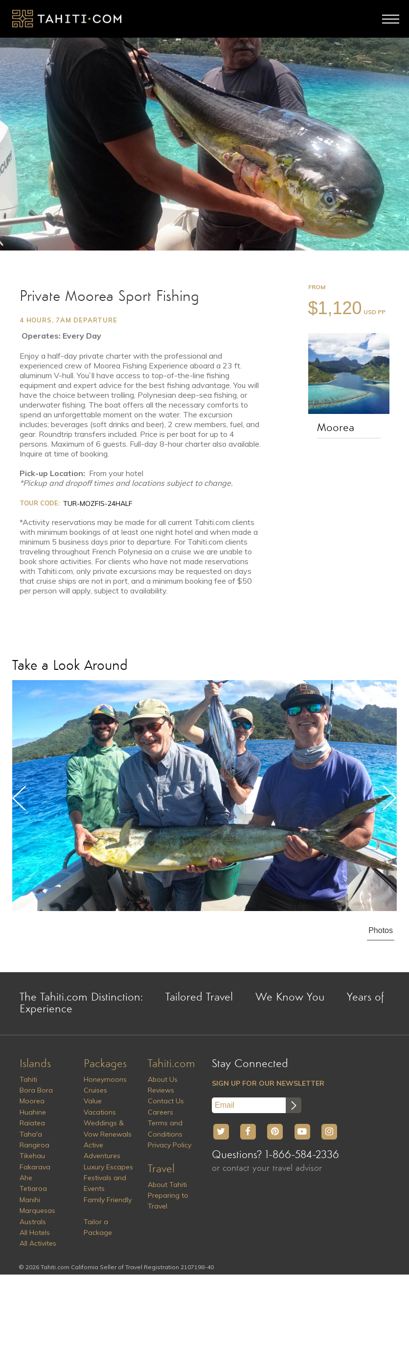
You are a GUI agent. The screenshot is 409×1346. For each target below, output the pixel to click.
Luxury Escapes (108, 1167)
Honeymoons (105, 1079)
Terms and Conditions (165, 1128)
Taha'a (31, 1134)
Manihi (30, 1199)
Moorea (335, 428)
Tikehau (32, 1155)
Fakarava (35, 1167)
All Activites (38, 1243)
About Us (163, 1079)
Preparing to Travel (168, 1200)
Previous (19, 798)
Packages (105, 1064)
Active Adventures (102, 1150)
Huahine (33, 1112)
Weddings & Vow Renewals (108, 1128)
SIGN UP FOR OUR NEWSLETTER (268, 1083)
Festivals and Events (105, 1183)
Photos (380, 930)
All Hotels (35, 1232)
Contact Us (166, 1100)
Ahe (26, 1177)
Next (389, 798)
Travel (161, 1169)
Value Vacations (100, 1106)
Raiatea (32, 1122)
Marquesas (37, 1210)
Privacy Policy (169, 1145)
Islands (35, 1064)
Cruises (95, 1090)
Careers (160, 1112)
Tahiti (28, 1079)
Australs (33, 1221)
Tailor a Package (98, 1227)
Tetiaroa (33, 1188)
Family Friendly (108, 1199)
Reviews (161, 1090)
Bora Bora (36, 1090)
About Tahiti (167, 1184)
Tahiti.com (171, 1064)
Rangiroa (34, 1145)
